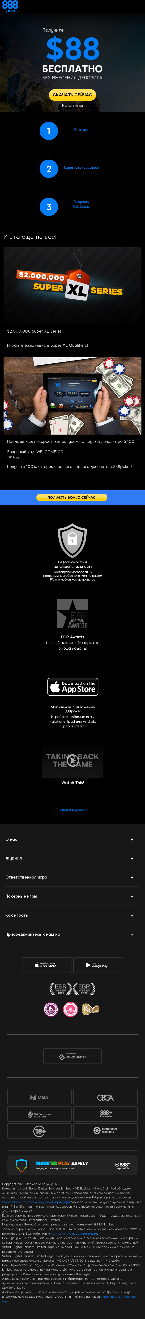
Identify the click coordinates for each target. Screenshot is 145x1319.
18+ (39, 1132)
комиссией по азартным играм (74, 1233)
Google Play (98, 965)
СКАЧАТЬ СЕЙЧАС (72, 95)
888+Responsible (105, 1114)
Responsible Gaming (122, 1165)
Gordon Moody (108, 1133)
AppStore (46, 965)
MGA (39, 1097)
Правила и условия (72, 810)
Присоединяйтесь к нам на (32, 934)
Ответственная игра (26, 877)
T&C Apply (13, 457)
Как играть (16, 915)
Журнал (13, 858)
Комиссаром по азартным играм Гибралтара (36, 1202)
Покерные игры (21, 896)
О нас (11, 839)
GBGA (105, 1097)
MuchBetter (72, 1057)
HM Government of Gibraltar (39, 1114)
